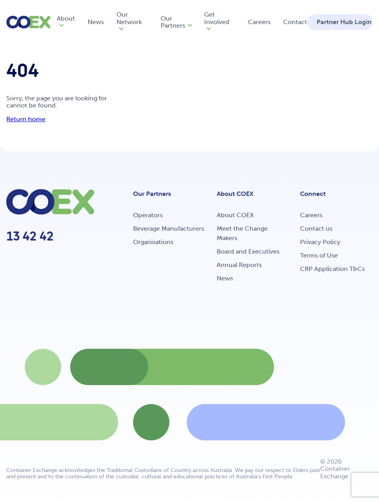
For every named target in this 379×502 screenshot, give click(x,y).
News (96, 22)
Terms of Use (319, 255)
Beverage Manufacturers (168, 228)
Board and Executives (248, 251)
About (66, 18)
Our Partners (173, 22)
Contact (295, 22)
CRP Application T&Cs (332, 269)
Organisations (153, 242)
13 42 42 (30, 236)
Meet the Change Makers (242, 233)
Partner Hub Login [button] (344, 22)
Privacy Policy (320, 242)
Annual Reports (239, 265)
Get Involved (216, 18)
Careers (259, 22)
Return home (25, 119)
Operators (148, 215)
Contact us (316, 228)
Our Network (129, 18)
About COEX (235, 215)
